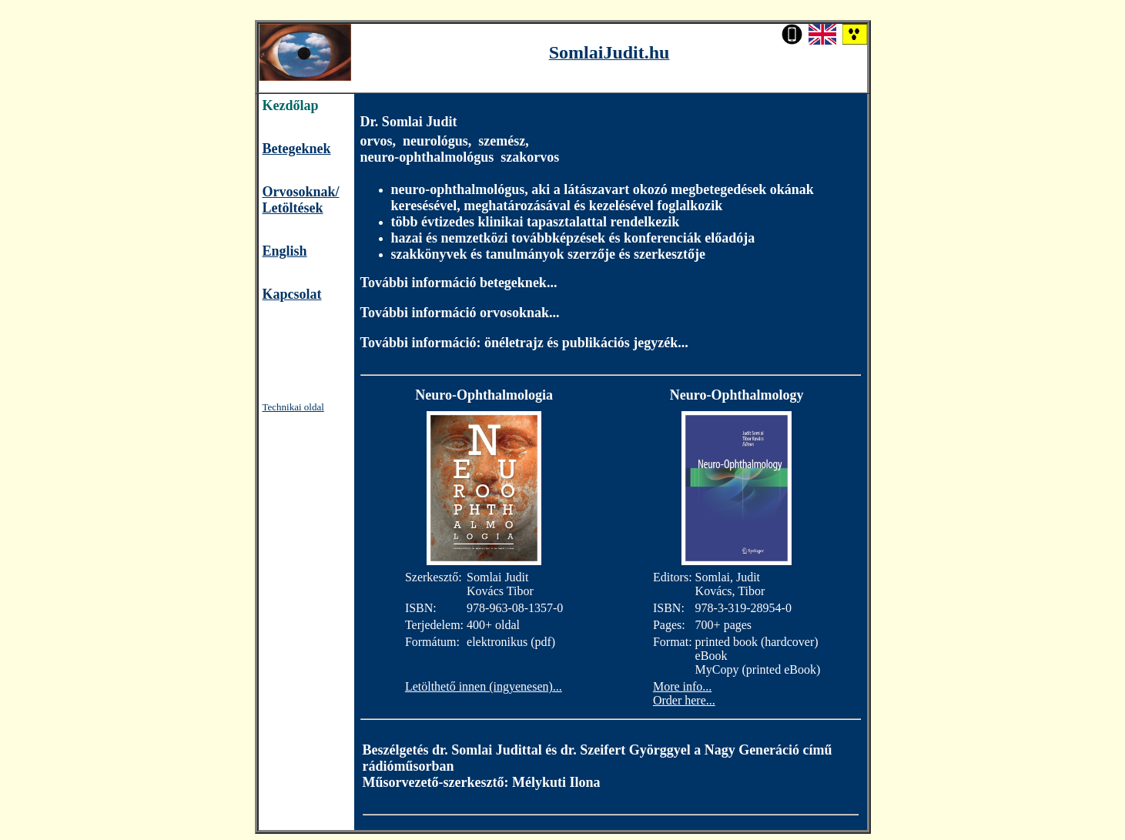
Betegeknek (297, 148)
